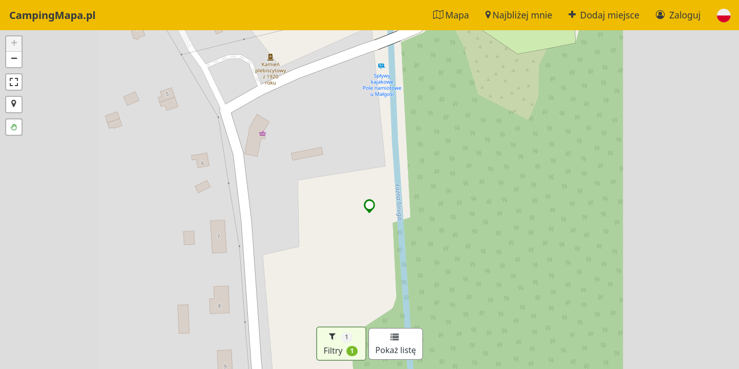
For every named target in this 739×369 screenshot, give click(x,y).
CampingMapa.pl (52, 15)
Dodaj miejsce (604, 15)
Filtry (340, 343)
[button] (724, 15)
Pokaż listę (395, 344)
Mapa (451, 15)
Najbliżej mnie (518, 15)
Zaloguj (678, 15)
